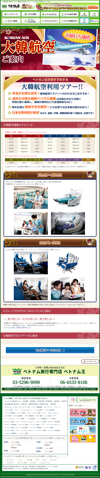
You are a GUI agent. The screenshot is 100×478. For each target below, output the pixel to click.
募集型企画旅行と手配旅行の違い (39, 404)
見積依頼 (56, 401)
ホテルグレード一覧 (11, 407)
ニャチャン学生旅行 (54, 430)
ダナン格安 (8, 416)
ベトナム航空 (15, 442)
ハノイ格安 (20, 418)
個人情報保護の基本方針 (12, 404)
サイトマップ (48, 407)
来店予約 (64, 401)
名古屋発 (39, 448)
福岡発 (38, 451)
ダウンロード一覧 (24, 407)
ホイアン (54, 460)
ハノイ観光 (52, 418)
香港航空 (14, 447)
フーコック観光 (49, 427)
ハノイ (20, 460)
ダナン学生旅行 (18, 416)
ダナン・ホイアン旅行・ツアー (36, 413)
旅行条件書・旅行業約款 (44, 401)
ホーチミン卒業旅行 (11, 424)
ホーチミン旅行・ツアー (12, 421)
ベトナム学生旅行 (49, 410)
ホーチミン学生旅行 (54, 421)
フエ (37, 460)
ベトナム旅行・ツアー (11, 410)
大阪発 (38, 442)
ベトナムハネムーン (26, 410)
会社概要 (25, 401)
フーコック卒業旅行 (36, 427)
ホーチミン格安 (41, 421)
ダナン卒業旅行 (29, 416)
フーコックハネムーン (53, 424)
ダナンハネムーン (53, 413)
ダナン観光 (39, 416)
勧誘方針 (24, 404)
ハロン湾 (29, 460)
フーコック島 (22, 462)
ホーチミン (10, 460)
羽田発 (6, 451)
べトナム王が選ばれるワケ (13, 401)
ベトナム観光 (21, 413)
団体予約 (53, 404)
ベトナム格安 (38, 410)
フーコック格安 (9, 427)
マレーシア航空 (16, 445)
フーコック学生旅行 (22, 427)
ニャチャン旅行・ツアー (12, 430)
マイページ (57, 407)
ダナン (45, 460)
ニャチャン (10, 462)
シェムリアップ (45, 462)
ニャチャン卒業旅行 (11, 433)
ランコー (33, 462)
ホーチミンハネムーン (28, 421)
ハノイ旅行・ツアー (51, 416)
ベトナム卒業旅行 (10, 413)
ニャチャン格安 (41, 430)
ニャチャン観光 (23, 433)
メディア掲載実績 (36, 407)
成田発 (6, 442)
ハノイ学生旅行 (30, 418)
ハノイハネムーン (10, 418)
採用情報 (32, 401)
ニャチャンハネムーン (28, 430)
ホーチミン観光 (23, 424)
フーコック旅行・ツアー (37, 424)
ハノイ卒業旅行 (42, 418)
